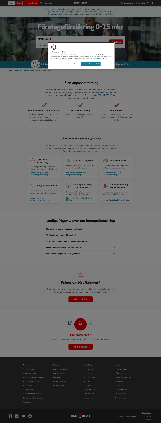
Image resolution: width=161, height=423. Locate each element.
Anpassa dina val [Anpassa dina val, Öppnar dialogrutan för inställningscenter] (73, 64)
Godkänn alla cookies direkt (90, 64)
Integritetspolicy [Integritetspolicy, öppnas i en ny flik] (103, 58)
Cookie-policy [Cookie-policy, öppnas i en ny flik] (95, 58)
